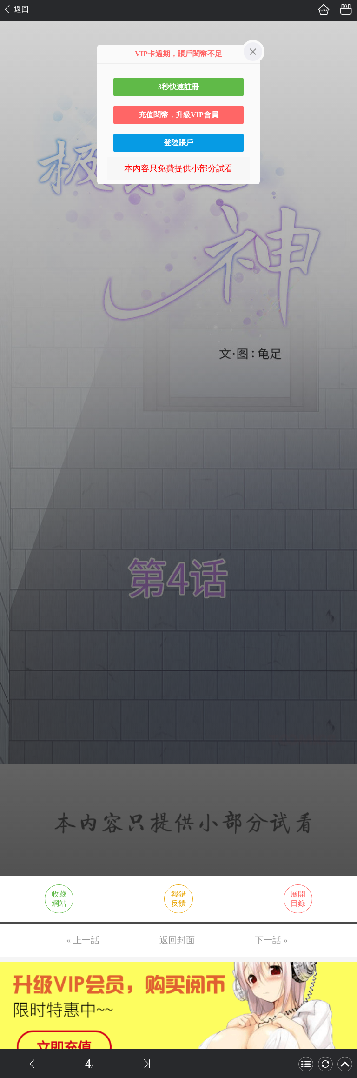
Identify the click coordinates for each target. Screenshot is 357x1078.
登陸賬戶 (178, 143)
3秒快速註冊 (178, 87)
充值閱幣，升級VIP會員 (178, 115)
